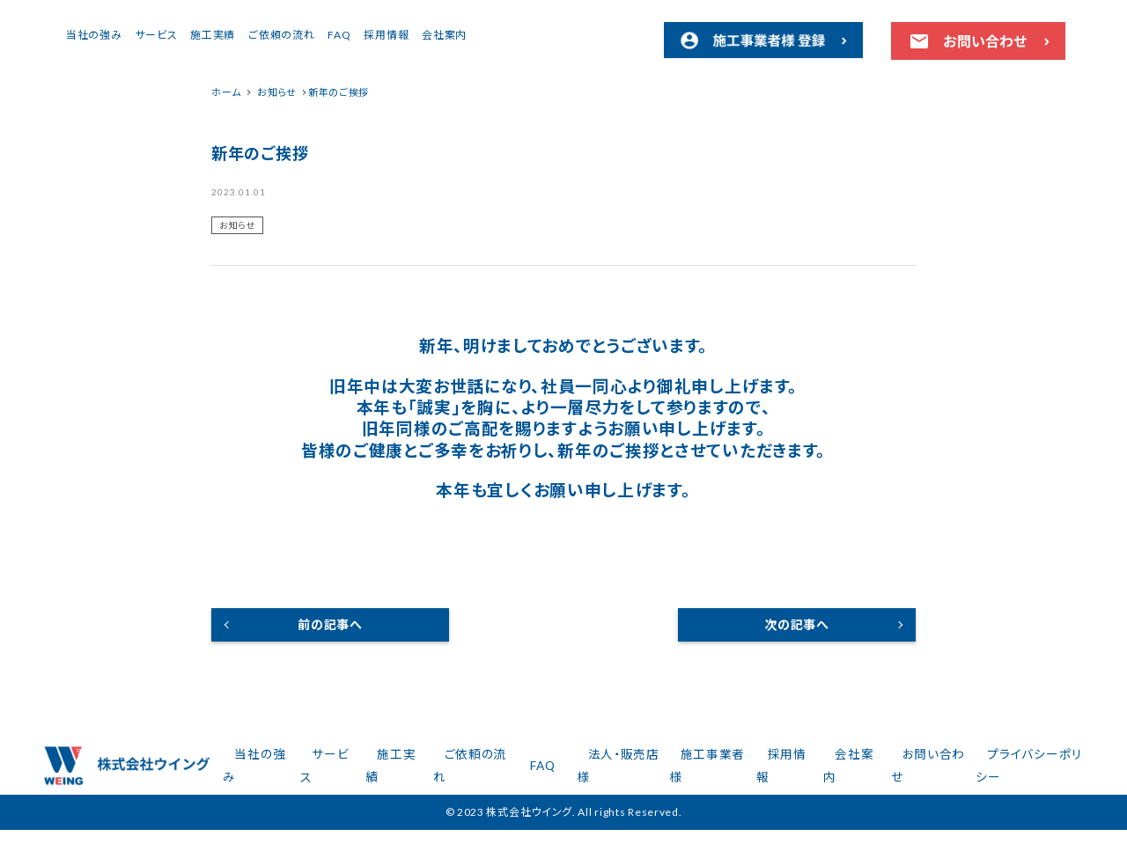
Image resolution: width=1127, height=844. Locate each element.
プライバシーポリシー (1031, 773)
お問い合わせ (935, 773)
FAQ (490, 34)
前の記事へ (330, 624)
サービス (308, 34)
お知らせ (237, 225)
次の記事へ (796, 624)
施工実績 (364, 34)
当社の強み (245, 34)
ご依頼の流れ (433, 34)
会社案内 (595, 34)
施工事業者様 (739, 773)
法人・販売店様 (656, 773)
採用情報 (537, 34)
